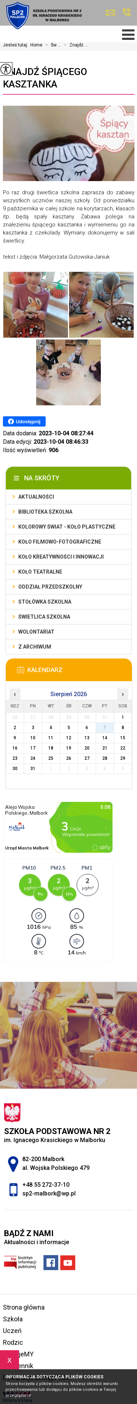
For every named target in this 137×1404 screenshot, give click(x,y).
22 (122, 748)
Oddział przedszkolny (50, 587)
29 (122, 758)
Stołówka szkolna (44, 602)
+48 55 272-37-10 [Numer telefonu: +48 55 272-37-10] (45, 1184)
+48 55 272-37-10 (126, 12)
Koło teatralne (40, 572)
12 (68, 737)
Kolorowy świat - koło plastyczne (66, 527)
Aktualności (36, 497)
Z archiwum (34, 647)
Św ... (51, 45)
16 (15, 748)
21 (104, 748)
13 (87, 737)
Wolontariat (36, 632)
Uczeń (12, 1330)
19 (68, 748)
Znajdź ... (74, 45)
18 (50, 748)
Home (36, 45)
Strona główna (24, 1307)
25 (50, 758)
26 (68, 758)
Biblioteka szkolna (45, 512)
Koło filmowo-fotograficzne (59, 542)
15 (122, 737)
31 (32, 768)
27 (87, 758)
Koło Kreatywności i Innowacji (61, 557)
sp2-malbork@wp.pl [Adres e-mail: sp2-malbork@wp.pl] (49, 1193)
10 (32, 737)
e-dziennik (18, 1366)
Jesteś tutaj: (16, 45)
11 (50, 737)
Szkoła (13, 1319)
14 (104, 737)
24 (32, 758)
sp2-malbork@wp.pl (110, 12)
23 (15, 758)
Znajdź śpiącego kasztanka (45, 78)
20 (87, 748)
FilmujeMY (18, 1354)
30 (15, 768)
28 (104, 758)
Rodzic (13, 1342)
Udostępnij (24, 421)
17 (32, 748)
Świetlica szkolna (44, 617)
